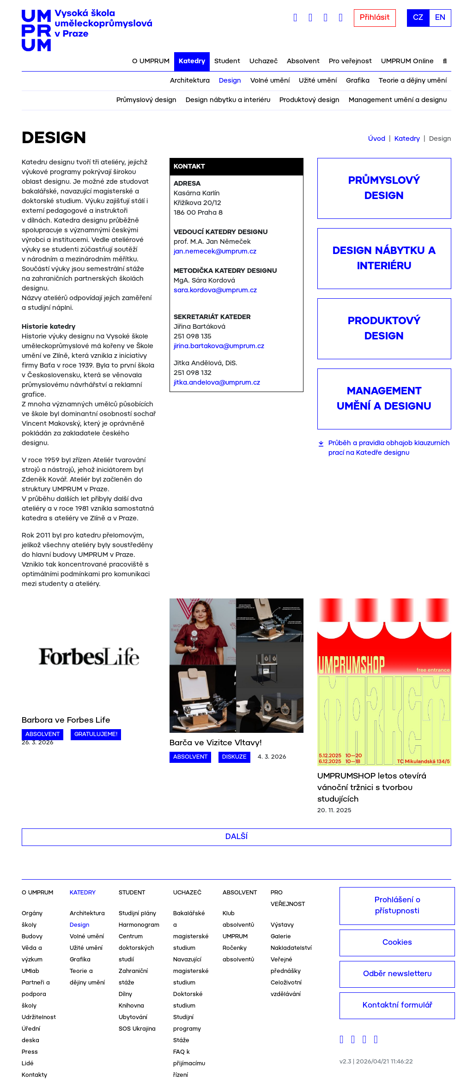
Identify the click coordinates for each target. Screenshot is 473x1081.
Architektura (190, 81)
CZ (418, 17)
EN (440, 17)
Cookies (397, 942)
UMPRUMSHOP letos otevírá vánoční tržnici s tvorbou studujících (371, 788)
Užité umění (318, 81)
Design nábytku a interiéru (228, 100)
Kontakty (34, 1075)
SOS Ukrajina (137, 1029)
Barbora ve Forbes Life (66, 720)
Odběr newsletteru (397, 974)
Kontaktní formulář (397, 1005)
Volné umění (270, 81)
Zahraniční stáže (133, 977)
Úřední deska (31, 1035)
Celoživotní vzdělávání (286, 988)
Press (30, 1052)
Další (236, 836)
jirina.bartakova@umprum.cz (219, 346)
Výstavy (282, 925)
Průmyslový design (146, 100)
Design (230, 81)
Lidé (28, 1063)
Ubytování (133, 1017)
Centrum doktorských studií (136, 948)
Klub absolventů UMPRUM (238, 925)
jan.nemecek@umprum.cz (215, 251)
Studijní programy (187, 1023)
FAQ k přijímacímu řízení (189, 1064)
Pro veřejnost (350, 61)
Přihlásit (375, 17)
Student (227, 61)
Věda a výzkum (32, 954)
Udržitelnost (39, 1017)
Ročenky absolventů (238, 954)
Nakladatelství (291, 948)
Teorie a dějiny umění (413, 81)
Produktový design (309, 100)
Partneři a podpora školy (36, 994)
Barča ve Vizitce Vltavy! (216, 743)
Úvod (376, 139)
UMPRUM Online (407, 61)
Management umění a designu (398, 100)
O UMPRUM (151, 61)
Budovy (32, 936)
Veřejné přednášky (286, 965)
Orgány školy (32, 919)
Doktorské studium (188, 1000)
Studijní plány (137, 913)
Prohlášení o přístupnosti (397, 906)
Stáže (181, 1040)
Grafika (358, 81)
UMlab (30, 971)
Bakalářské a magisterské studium (191, 931)
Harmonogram (139, 925)
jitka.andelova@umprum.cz (217, 383)
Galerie (281, 936)
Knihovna (131, 1006)
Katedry (192, 61)
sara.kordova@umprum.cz (215, 290)
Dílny (125, 994)
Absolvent (303, 61)
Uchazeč (263, 61)
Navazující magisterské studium (191, 971)
